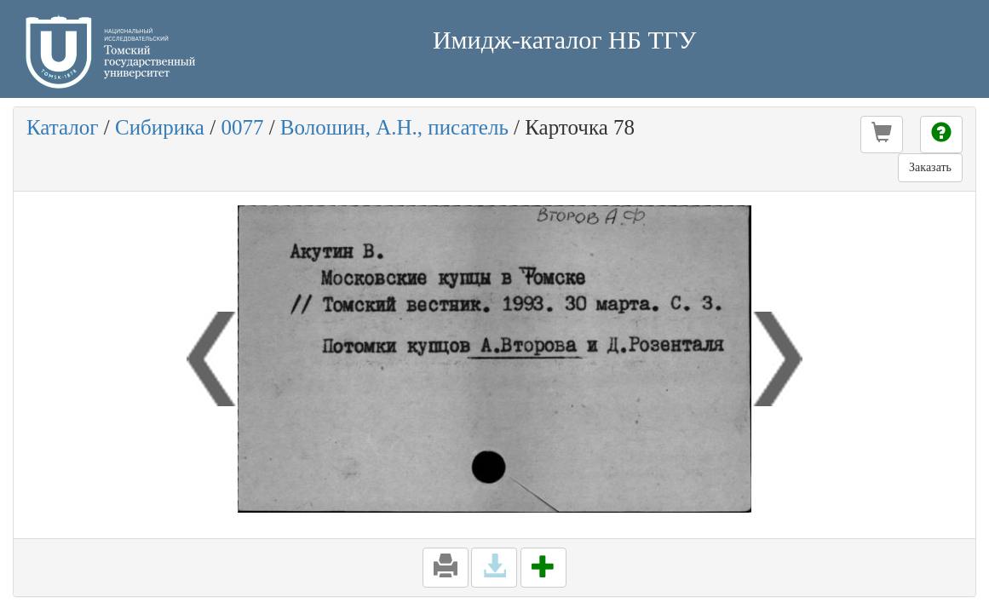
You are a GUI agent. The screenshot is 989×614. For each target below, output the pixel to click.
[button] (881, 134)
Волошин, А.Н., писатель (394, 127)
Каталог (62, 127)
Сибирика (159, 127)
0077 (242, 127)
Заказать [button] (930, 167)
